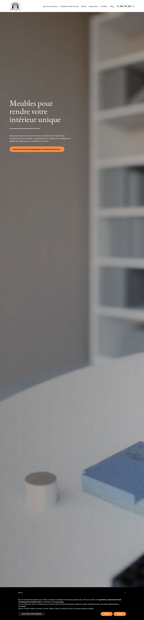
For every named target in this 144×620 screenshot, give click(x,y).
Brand (83, 6)
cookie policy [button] (59, 602)
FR (125, 6)
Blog (112, 6)
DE (129, 6)
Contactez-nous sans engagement (36, 149)
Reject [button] (106, 614)
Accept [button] (119, 614)
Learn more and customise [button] (32, 614)
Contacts (103, 6)
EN (121, 6)
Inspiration (93, 6)
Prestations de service (69, 6)
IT (118, 6)
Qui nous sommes (50, 6)
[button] (125, 592)
